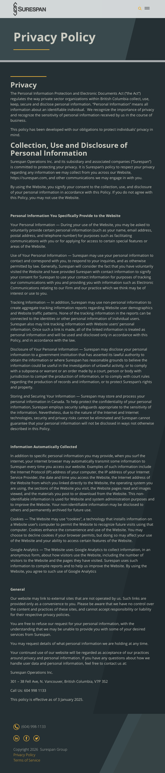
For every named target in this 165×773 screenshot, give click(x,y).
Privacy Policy (24, 754)
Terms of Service (26, 760)
